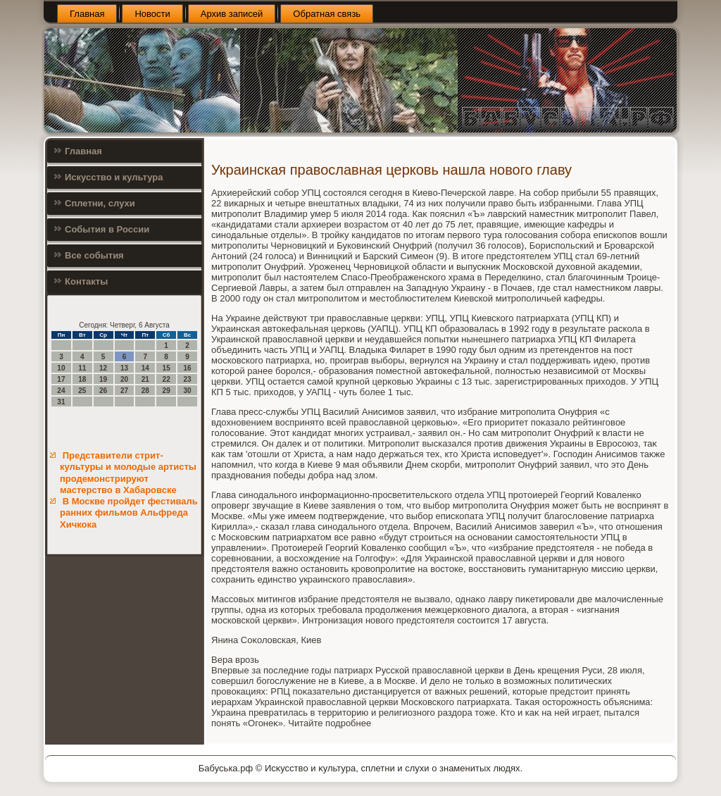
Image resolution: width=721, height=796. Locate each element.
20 (124, 379)
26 (103, 390)
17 (61, 379)
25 (82, 390)
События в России (107, 229)
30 (187, 390)
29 (166, 390)
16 (187, 368)
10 (61, 368)
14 (145, 368)
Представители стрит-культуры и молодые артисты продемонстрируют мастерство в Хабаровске (128, 472)
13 (124, 368)
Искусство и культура (114, 177)
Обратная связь (326, 13)
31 (61, 402)
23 (187, 379)
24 (61, 390)
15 (166, 368)
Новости (152, 13)
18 (82, 379)
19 (103, 379)
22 (166, 379)
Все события (94, 255)
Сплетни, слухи (100, 203)
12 (103, 368)
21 (145, 379)
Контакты (86, 281)
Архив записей (232, 13)
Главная (87, 13)
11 (82, 368)
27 (124, 390)
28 (145, 390)
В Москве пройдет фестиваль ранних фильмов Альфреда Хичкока (129, 513)
